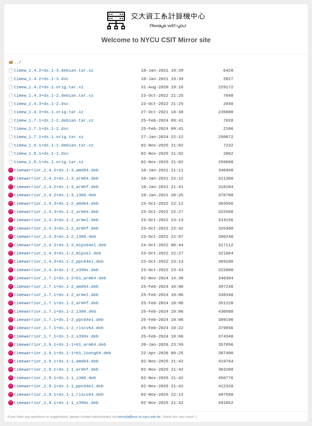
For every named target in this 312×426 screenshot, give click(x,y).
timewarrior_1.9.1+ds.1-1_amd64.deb (56, 361)
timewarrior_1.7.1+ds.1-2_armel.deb (56, 295)
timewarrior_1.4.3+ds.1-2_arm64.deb (56, 212)
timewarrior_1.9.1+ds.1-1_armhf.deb (56, 369)
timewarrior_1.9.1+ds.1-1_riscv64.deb (58, 394)
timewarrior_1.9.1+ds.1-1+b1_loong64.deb (62, 353)
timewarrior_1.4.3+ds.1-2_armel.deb (56, 220)
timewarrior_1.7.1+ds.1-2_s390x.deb (56, 336)
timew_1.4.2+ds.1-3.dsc (41, 79)
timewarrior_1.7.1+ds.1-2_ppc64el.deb (58, 320)
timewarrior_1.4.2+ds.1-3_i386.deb (55, 195)
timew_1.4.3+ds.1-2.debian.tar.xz (53, 95)
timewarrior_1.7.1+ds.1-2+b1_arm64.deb (60, 278)
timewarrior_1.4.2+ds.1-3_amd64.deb (56, 170)
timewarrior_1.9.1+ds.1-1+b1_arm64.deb (60, 344)
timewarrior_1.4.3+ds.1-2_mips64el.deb (60, 245)
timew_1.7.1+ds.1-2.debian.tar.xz (53, 120)
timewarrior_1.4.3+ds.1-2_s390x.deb (56, 270)
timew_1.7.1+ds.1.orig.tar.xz (48, 137)
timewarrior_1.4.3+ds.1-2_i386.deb (55, 237)
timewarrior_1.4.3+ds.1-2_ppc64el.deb (58, 261)
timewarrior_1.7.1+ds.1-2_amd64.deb (56, 286)
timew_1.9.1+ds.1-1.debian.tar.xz (53, 145)
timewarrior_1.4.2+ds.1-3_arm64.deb (56, 178)
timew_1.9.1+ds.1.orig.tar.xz (48, 162)
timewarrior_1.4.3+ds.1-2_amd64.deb (56, 203)
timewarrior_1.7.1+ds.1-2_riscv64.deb (58, 328)
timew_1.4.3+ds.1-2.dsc (41, 104)
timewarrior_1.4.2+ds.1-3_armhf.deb (56, 187)
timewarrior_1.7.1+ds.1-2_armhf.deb (56, 303)
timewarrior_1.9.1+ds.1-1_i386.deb (55, 378)
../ (17, 62)
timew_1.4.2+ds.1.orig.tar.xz (48, 87)
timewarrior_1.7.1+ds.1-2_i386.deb (55, 311)
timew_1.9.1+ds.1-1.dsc (41, 153)
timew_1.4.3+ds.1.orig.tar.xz (48, 112)
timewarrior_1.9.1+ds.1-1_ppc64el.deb (58, 386)
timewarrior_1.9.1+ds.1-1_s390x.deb (56, 403)
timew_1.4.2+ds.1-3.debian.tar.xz (53, 70)
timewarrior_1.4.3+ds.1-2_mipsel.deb (57, 253)
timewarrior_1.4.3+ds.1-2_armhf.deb (56, 228)
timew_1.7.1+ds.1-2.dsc (41, 129)
